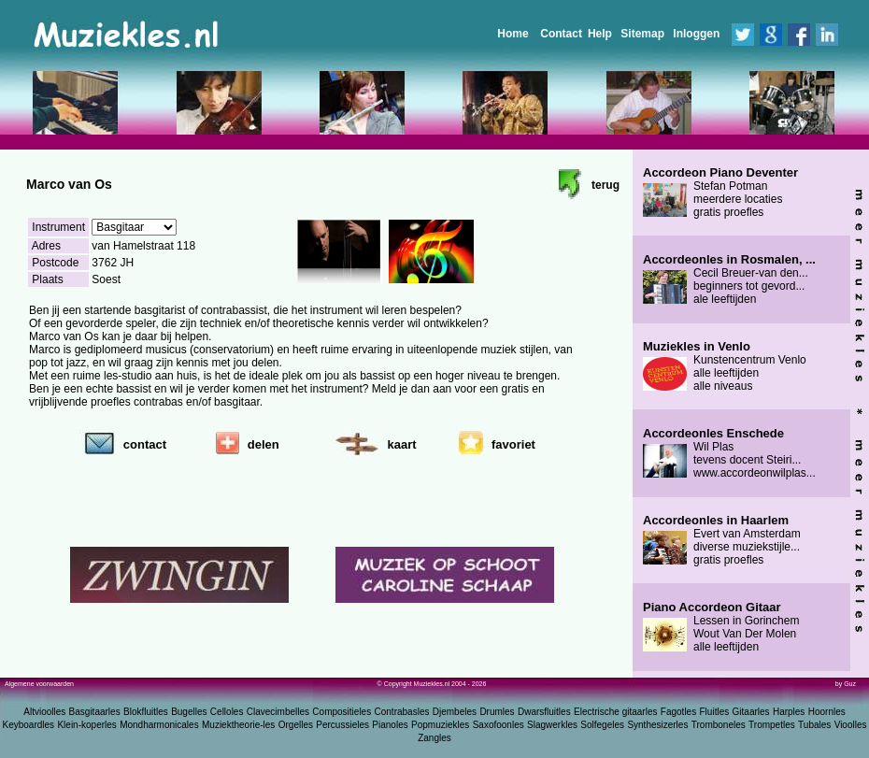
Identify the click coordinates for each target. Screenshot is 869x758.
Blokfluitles (145, 712)
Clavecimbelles (278, 712)
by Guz (845, 683)
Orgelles (295, 725)
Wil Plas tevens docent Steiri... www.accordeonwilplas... (729, 453)
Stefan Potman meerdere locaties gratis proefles (720, 192)
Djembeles (455, 712)
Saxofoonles (498, 725)
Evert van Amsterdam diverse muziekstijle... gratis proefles (722, 540)
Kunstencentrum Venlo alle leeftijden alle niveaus (724, 366)
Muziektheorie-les (238, 725)
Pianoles (389, 725)
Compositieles (341, 712)
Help (600, 33)
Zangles (434, 738)
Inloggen (696, 33)
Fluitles (715, 712)
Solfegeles (602, 725)
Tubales (814, 725)
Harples (789, 712)
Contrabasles (402, 712)
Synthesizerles (657, 725)
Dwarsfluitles (544, 712)
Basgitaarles (95, 712)
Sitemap (642, 33)
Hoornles (827, 712)
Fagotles (678, 712)
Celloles (227, 712)
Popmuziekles (440, 725)
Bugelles (189, 712)
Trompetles (771, 725)
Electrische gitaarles (615, 712)
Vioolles (850, 725)
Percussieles (342, 725)
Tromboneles (718, 725)
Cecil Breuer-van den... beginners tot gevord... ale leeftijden (729, 279)
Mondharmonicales (159, 725)
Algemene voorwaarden (39, 683)
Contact (561, 33)
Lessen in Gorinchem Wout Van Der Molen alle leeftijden (721, 627)
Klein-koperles (86, 725)
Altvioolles (44, 712)
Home (512, 33)
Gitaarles (751, 712)
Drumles (496, 712)
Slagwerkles (552, 725)
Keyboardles (29, 725)
